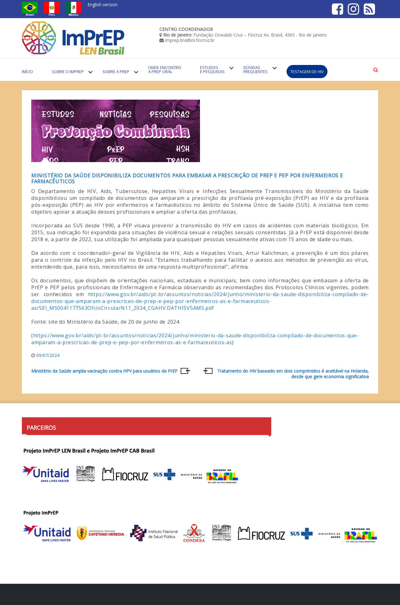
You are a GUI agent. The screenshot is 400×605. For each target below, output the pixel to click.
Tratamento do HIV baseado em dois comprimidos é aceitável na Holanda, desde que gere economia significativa (293, 373)
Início (27, 71)
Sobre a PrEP (115, 71)
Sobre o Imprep (68, 71)
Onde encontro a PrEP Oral (164, 69)
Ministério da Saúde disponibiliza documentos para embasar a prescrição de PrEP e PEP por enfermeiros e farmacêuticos (187, 178)
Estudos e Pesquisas (212, 69)
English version (103, 4)
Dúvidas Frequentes (255, 69)
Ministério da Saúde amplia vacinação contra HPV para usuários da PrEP (104, 371)
